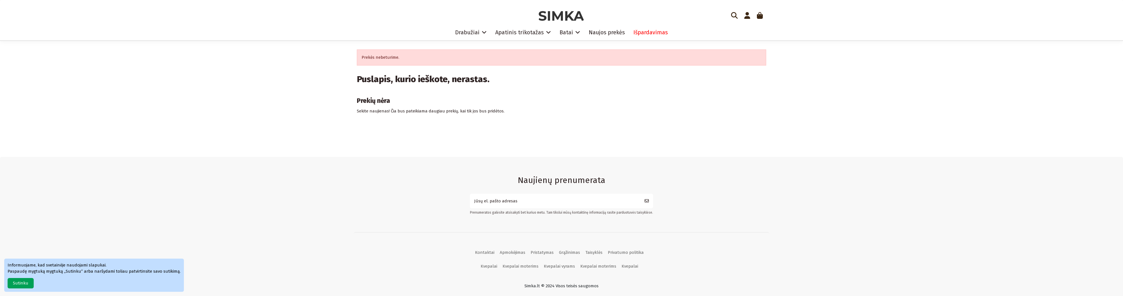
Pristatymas (542, 252)
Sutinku (20, 283)
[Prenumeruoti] (646, 201)
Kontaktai (484, 252)
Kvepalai (489, 266)
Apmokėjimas (512, 252)
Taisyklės (593, 252)
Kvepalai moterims (520, 266)
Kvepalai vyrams (559, 266)
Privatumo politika (626, 252)
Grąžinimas (569, 252)
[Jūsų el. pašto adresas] (555, 201)
